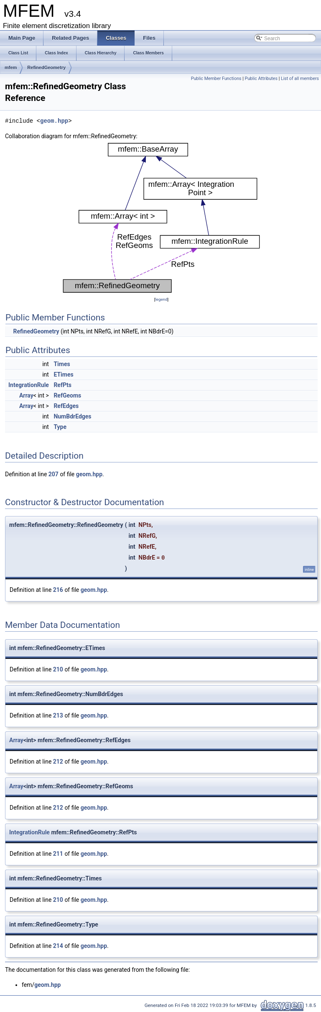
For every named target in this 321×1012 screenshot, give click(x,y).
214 (58, 945)
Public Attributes (261, 78)
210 (58, 669)
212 (58, 761)
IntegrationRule (28, 385)
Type (60, 426)
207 (53, 474)
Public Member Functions (216, 78)
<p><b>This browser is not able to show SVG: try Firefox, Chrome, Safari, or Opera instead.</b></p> (161, 218)
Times (62, 364)
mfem (11, 67)
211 (58, 853)
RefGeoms (67, 395)
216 (58, 589)
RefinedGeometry (46, 67)
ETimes (63, 374)
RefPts (62, 385)
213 (58, 715)
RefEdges (66, 406)
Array (26, 395)
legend (161, 299)
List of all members (300, 78)
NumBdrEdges (72, 416)
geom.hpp (54, 121)
